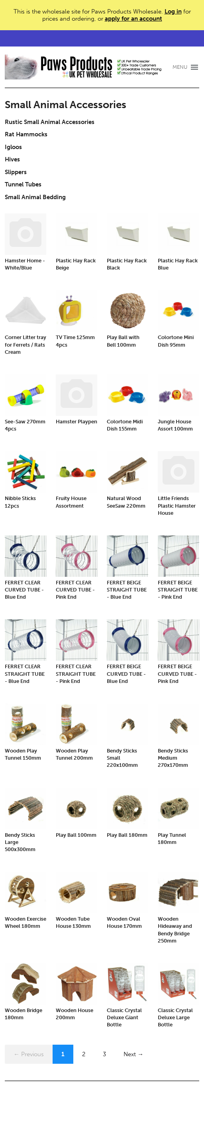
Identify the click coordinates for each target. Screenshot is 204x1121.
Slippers (16, 172)
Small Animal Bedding (35, 197)
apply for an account (133, 18)
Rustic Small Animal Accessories (49, 122)
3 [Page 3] (104, 1054)
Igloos (13, 147)
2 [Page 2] (83, 1054)
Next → (133, 1054)
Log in (173, 11)
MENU (180, 67)
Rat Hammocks (26, 134)
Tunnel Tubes (23, 184)
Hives (12, 159)
